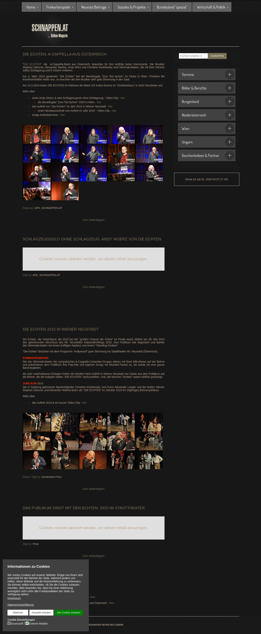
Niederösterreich (208, 115)
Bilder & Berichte (208, 88)
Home (31, 6)
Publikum (41, 508)
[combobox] (193, 56)
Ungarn (208, 142)
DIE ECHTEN (32, 64)
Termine (208, 74)
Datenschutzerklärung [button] (20, 604)
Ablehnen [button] (18, 612)
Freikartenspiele (58, 6)
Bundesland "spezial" (172, 6)
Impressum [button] (14, 598)
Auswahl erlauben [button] (41, 612)
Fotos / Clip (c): (32, 476)
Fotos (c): (28, 208)
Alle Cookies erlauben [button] (68, 612)
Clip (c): (27, 275)
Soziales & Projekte (131, 6)
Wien (208, 128)
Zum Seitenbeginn (94, 219)
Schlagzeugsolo (41, 239)
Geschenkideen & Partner (208, 155)
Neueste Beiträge (93, 6)
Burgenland (208, 101)
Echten (38, 329)
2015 (33, 383)
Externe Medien (38, 623)
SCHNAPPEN (217, 56)
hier (123, 97)
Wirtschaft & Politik (211, 6)
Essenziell (17, 623)
